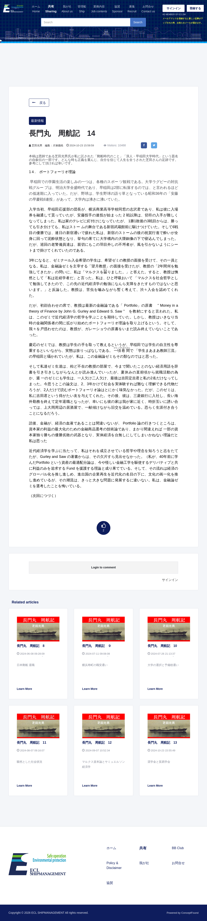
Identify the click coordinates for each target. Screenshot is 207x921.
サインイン (174, 8)
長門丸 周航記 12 (97, 742)
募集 (132, 9)
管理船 (82, 9)
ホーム (36, 9)
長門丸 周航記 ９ (96, 646)
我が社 (67, 9)
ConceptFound (190, 912)
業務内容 (99, 9)
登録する (195, 8)
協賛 (117, 9)
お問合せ (148, 9)
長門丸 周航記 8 (30, 646)
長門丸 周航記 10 (162, 646)
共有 (51, 9)
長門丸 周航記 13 (162, 742)
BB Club (178, 848)
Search (137, 22)
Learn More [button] (24, 688)
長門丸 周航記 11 (31, 742)
